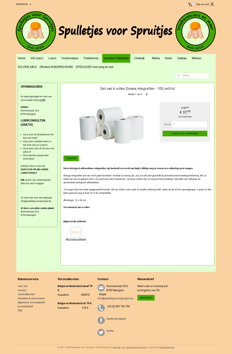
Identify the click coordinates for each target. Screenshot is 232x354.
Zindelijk (139, 58)
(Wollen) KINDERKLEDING (56, 67)
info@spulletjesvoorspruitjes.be (116, 298)
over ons (23, 286)
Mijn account (205, 4)
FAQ (20, 310)
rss (123, 347)
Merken (196, 58)
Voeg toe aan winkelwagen (184, 133)
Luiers (52, 58)
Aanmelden (146, 297)
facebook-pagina (116, 318)
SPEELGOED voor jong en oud (94, 67)
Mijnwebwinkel (167, 347)
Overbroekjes (69, 58)
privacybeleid (25, 306)
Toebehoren (91, 58)
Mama (156, 58)
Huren (168, 58)
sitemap (116, 347)
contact (22, 290)
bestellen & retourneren (31, 298)
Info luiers (36, 58)
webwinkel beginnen (137, 347)
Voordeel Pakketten (116, 58)
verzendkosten (26, 294)
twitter (110, 330)
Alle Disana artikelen (75, 239)
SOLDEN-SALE (27, 67)
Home (21, 58)
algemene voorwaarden (31, 302)
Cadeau (182, 58)
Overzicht (71, 158)
